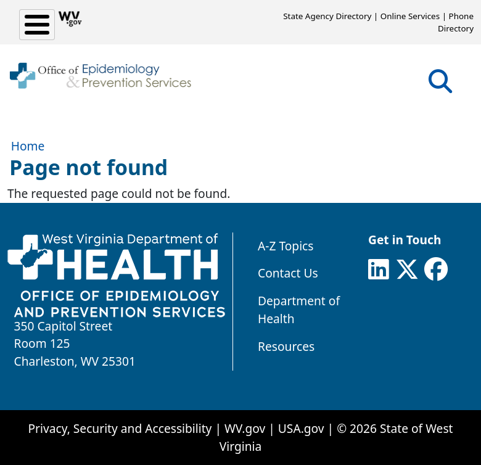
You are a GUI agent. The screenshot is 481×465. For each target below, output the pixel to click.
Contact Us (288, 273)
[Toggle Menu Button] (37, 24)
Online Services (410, 16)
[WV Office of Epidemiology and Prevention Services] (99, 75)
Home (28, 146)
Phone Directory (456, 22)
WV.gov (244, 428)
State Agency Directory (327, 16)
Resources (286, 346)
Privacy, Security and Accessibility (120, 428)
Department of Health (299, 309)
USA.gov (301, 428)
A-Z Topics (286, 245)
